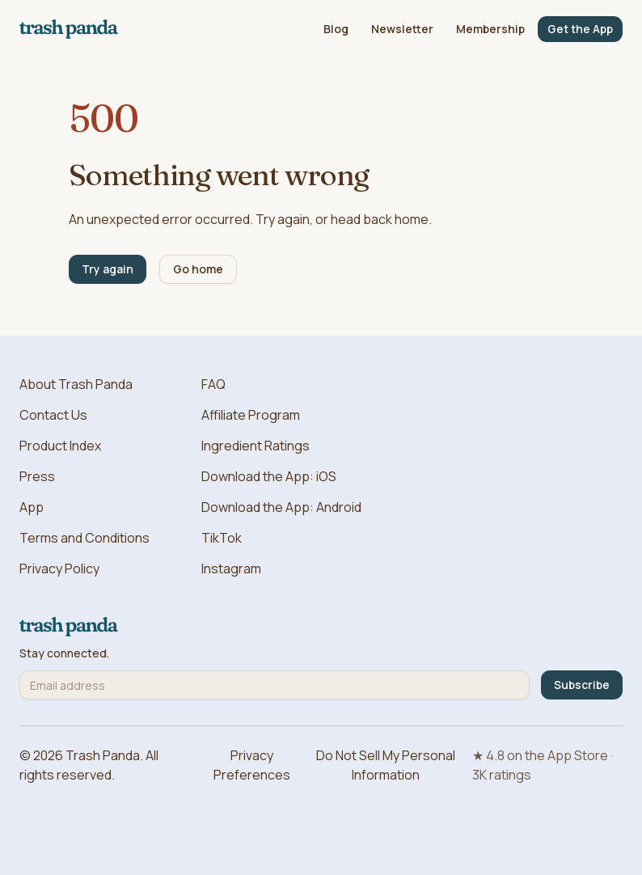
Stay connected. (64, 653)
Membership (490, 28)
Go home (198, 269)
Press (37, 476)
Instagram (231, 568)
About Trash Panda (76, 384)
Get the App (580, 28)
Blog (335, 28)
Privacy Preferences (251, 765)
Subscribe (582, 684)
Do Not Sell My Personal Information (385, 765)
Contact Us (53, 415)
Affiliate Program (250, 415)
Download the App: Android (281, 507)
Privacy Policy (59, 568)
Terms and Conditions (84, 538)
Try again (107, 269)
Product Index (60, 445)
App (31, 507)
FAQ (213, 384)
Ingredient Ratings (255, 445)
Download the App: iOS (268, 476)
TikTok (221, 538)
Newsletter (402, 28)
